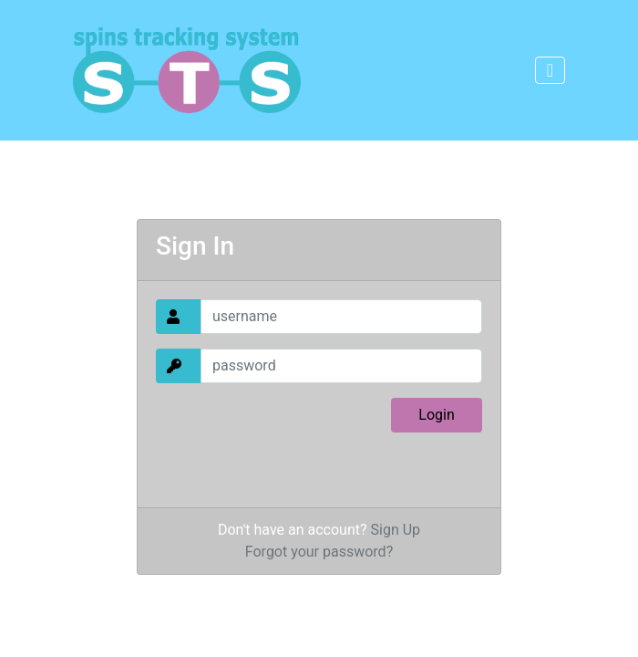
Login (436, 414)
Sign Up (396, 529)
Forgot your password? (319, 551)
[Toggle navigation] (550, 70)
